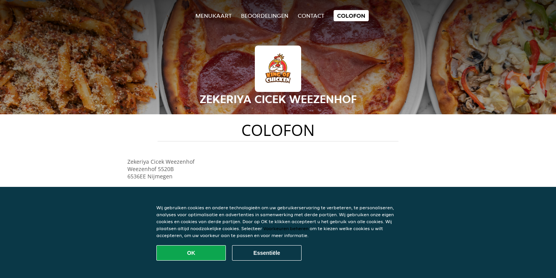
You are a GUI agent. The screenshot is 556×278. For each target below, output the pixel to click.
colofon (351, 16)
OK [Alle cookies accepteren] (191, 253)
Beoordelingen (264, 16)
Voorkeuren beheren (286, 228)
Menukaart (213, 16)
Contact (311, 16)
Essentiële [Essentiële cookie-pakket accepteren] (266, 253)
